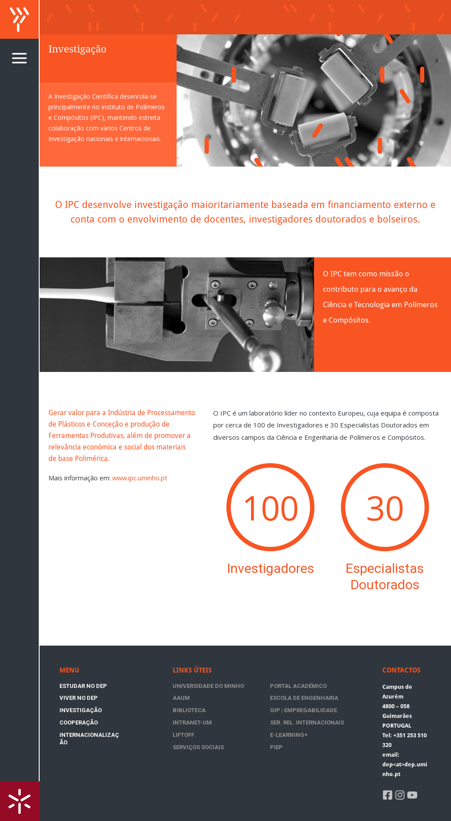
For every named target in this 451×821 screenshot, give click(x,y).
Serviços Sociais (262, 731)
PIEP (307, 731)
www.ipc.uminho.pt (140, 477)
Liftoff (311, 716)
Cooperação (128, 698)
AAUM (309, 686)
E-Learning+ (192, 731)
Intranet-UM (192, 716)
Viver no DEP (128, 686)
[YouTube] (412, 795)
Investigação (80, 698)
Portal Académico (265, 686)
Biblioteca (253, 701)
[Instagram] (400, 795)
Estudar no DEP (83, 686)
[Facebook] (387, 795)
